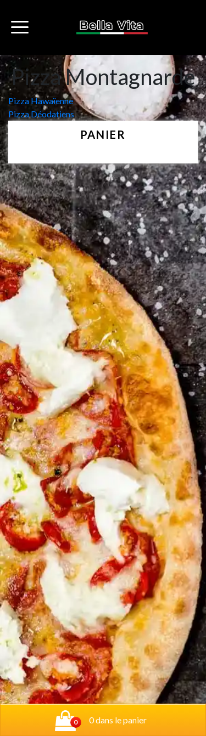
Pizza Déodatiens (41, 114)
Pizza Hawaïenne (40, 100)
